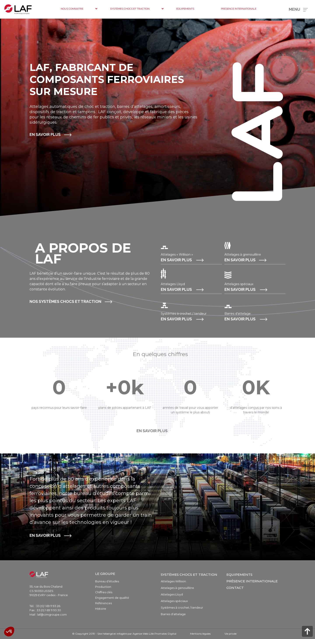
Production (103, 586)
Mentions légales (200, 633)
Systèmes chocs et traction (189, 574)
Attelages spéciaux (174, 601)
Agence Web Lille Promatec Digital (154, 633)
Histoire (100, 608)
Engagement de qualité (112, 597)
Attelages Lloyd (172, 594)
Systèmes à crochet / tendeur (182, 607)
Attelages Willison (173, 581)
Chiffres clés (103, 592)
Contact (235, 588)
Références (103, 603)
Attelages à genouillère (177, 588)
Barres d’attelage (173, 614)
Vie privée (230, 633)
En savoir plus (45, 134)
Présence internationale (252, 581)
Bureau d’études (107, 581)
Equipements (239, 574)
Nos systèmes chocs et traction (65, 301)
